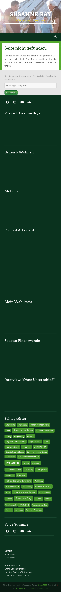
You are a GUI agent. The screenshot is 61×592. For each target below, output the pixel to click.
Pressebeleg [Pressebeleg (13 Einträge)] (27, 486)
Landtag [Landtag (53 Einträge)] (28, 469)
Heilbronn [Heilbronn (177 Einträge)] (12, 463)
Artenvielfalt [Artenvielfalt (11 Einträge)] (22, 425)
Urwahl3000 (42, 585)
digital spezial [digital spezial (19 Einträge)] (35, 441)
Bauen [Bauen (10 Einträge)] (7, 430)
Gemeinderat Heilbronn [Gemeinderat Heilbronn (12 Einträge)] (15, 452)
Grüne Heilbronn (12, 565)
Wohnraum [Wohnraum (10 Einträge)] (19, 510)
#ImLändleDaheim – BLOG (17, 575)
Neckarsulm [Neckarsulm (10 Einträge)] (9, 475)
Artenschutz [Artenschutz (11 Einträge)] (10, 425)
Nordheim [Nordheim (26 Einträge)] (21, 475)
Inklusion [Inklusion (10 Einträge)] (26, 463)
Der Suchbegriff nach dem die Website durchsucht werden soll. (30, 78)
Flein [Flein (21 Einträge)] (46, 441)
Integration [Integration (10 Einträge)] (36, 463)
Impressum (9, 554)
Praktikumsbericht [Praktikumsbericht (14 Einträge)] (12, 486)
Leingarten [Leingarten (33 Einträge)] (42, 469)
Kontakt (8, 550)
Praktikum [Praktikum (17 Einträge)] (39, 481)
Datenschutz (10, 557)
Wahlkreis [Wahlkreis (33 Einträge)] (24, 504)
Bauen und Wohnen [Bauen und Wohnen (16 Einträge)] (44, 430)
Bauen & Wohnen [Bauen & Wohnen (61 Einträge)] (23, 430)
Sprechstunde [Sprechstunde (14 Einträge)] (44, 492)
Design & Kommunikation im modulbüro (32, 588)
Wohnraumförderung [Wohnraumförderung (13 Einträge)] (34, 510)
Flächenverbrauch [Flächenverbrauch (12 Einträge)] (12, 447)
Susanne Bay (30, 14)
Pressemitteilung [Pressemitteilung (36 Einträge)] (43, 486)
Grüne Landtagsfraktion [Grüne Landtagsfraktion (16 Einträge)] (28, 456)
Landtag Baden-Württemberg (18, 572)
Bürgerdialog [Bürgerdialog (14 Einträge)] (19, 436)
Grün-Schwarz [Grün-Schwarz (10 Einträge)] (10, 457)
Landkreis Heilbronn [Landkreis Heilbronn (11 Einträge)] (13, 470)
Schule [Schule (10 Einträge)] (7, 492)
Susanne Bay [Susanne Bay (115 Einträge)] (23, 498)
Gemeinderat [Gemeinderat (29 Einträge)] (40, 446)
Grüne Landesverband (15, 568)
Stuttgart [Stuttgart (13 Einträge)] (9, 499)
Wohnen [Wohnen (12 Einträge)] (9, 510)
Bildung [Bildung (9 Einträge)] (8, 436)
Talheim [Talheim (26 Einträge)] (38, 498)
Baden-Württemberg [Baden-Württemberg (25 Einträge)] (39, 424)
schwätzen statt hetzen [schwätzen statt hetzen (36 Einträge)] (25, 492)
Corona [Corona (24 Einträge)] (30, 436)
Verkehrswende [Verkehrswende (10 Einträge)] (10, 505)
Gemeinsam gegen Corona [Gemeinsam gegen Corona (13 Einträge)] (37, 452)
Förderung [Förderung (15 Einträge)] (26, 447)
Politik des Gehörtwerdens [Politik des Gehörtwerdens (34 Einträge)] (18, 480)
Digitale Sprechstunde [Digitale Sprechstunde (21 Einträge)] (16, 441)
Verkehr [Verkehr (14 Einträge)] (48, 498)
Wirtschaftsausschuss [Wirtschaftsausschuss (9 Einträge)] (40, 505)
